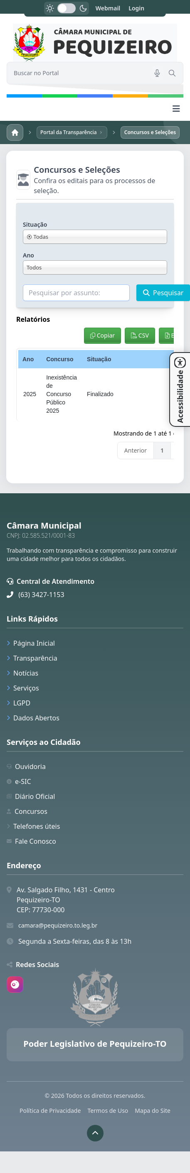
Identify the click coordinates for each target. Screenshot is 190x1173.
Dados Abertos (33, 717)
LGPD (18, 703)
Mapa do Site (152, 1110)
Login (136, 8)
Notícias (22, 673)
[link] (95, 43)
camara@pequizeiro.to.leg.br (57, 925)
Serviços (23, 688)
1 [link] (162, 450)
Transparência (32, 658)
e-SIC (19, 781)
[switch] (66, 8)
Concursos (27, 811)
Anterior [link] (135, 450)
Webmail (108, 8)
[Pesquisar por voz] (157, 73)
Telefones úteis (33, 826)
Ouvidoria (26, 766)
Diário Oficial (31, 796)
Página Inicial (31, 643)
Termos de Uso (107, 1110)
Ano (28, 255)
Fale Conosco (31, 841)
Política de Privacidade (50, 1110)
